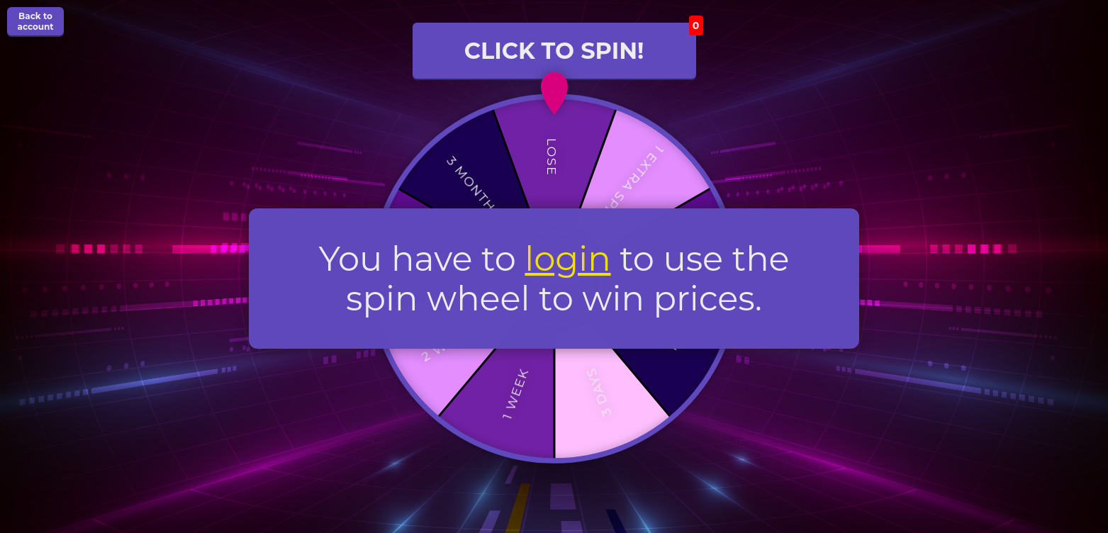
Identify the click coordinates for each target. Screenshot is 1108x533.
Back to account (35, 21)
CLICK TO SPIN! (580, 43)
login (567, 258)
